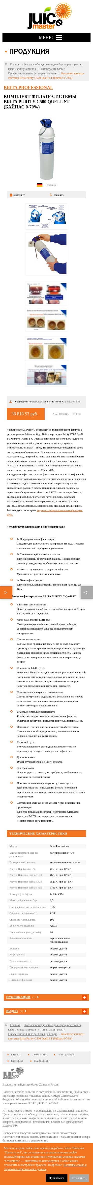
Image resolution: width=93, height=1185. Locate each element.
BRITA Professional (28, 87)
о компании (39, 1054)
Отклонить (79, 1178)
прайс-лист (41, 1060)
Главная (15, 64)
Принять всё (56, 1178)
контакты (17, 1060)
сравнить (59, 194)
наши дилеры (66, 1054)
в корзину (19, 194)
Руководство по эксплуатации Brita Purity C (39, 401)
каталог (16, 1054)
